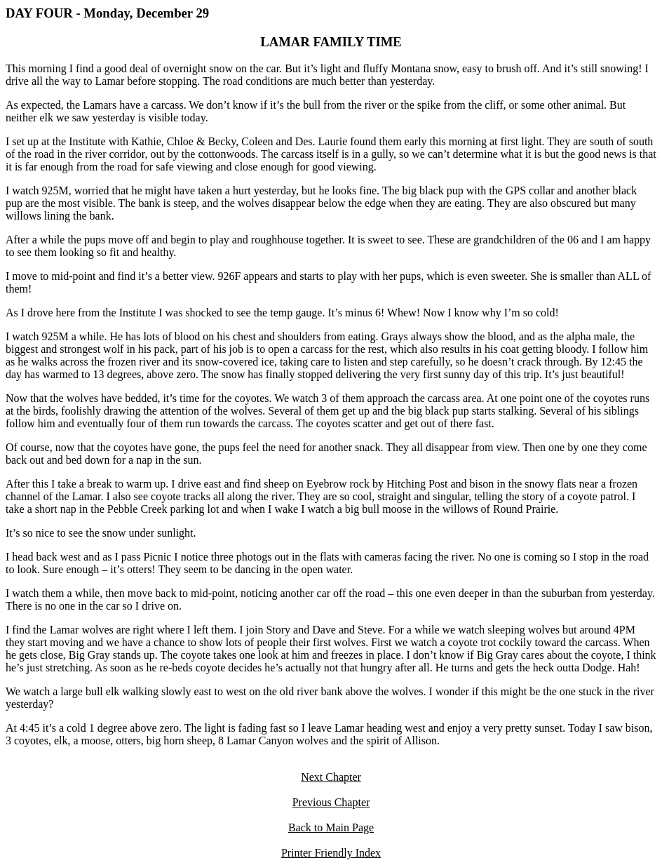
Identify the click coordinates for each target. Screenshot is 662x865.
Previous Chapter (331, 802)
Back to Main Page (331, 827)
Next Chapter (331, 777)
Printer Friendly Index (331, 853)
